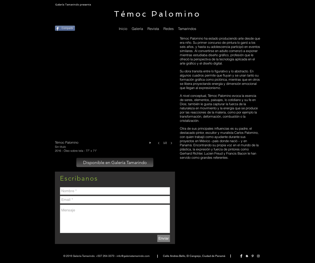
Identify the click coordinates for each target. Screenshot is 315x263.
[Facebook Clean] (241, 256)
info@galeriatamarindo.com (133, 256)
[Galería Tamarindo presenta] (73, 4)
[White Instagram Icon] (258, 256)
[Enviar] (163, 238)
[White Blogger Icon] (247, 256)
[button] (168, 28)
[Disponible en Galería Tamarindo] (114, 162)
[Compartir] (65, 28)
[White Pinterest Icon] (252, 256)
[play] (150, 141)
